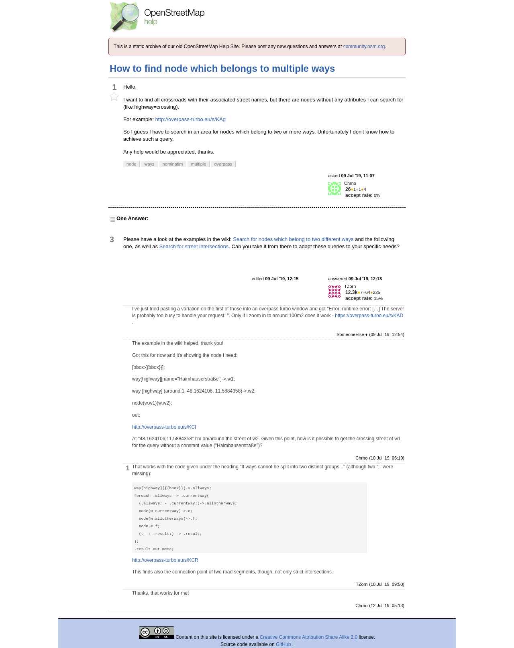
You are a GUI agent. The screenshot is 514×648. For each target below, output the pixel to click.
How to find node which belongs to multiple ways (222, 68)
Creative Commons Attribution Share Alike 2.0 (308, 637)
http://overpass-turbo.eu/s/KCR (165, 560)
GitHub (284, 644)
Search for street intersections (194, 246)
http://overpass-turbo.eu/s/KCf (164, 427)
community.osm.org (364, 46)
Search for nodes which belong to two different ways (293, 239)
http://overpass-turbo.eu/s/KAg (190, 119)
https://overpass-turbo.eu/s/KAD (369, 315)
